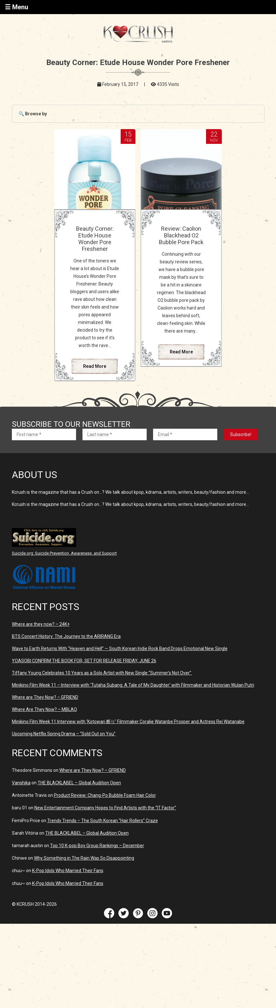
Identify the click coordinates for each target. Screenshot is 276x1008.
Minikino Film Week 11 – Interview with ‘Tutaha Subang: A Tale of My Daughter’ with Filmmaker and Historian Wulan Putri (133, 685)
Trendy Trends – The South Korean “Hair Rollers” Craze (102, 820)
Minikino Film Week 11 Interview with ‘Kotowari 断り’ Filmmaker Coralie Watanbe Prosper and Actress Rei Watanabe (128, 721)
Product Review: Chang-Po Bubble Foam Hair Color (105, 795)
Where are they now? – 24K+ (41, 624)
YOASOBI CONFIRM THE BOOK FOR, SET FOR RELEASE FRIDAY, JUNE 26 (84, 660)
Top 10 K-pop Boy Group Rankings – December (97, 845)
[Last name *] (114, 434)
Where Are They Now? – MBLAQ (44, 709)
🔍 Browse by (33, 113)
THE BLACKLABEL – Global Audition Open (79, 782)
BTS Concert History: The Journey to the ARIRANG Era (66, 636)
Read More (94, 366)
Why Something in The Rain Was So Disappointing (84, 858)
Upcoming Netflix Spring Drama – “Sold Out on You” (64, 733)
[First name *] (44, 434)
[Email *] (185, 434)
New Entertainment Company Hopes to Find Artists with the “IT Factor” (105, 807)
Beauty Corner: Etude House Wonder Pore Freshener (95, 238)
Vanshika (21, 782)
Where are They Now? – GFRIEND (45, 697)
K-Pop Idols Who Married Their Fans (67, 870)
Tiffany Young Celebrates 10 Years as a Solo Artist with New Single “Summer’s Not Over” (102, 672)
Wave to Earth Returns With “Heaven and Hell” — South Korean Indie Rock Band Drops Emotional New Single (120, 648)
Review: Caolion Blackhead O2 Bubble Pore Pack (181, 235)
